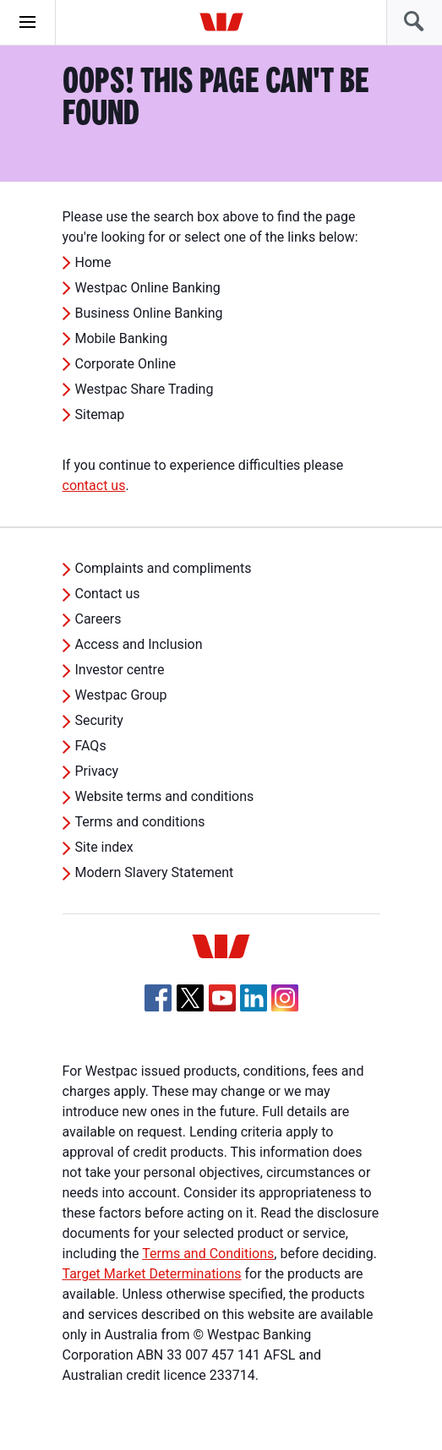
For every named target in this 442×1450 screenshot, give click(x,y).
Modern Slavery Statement (154, 872)
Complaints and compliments (163, 568)
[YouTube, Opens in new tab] (222, 997)
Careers (98, 619)
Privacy (97, 771)
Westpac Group (121, 695)
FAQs (90, 746)
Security (99, 720)
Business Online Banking (149, 313)
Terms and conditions (140, 822)
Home (93, 262)
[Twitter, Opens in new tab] (190, 997)
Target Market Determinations (152, 1274)
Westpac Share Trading (144, 389)
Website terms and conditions (164, 796)
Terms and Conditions (208, 1254)
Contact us (107, 594)
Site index (104, 847)
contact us (94, 485)
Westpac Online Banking (148, 288)
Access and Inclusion (139, 644)
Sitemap (100, 414)
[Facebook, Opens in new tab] (158, 997)
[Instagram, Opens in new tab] (284, 1007)
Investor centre (120, 670)
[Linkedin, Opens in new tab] (253, 997)
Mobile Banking (121, 338)
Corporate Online (126, 364)
